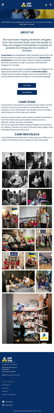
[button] (2, 5)
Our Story (5, 388)
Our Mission (6, 385)
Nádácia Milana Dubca (29, 411)
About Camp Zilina (8, 382)
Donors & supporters (9, 394)
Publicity (4, 391)
